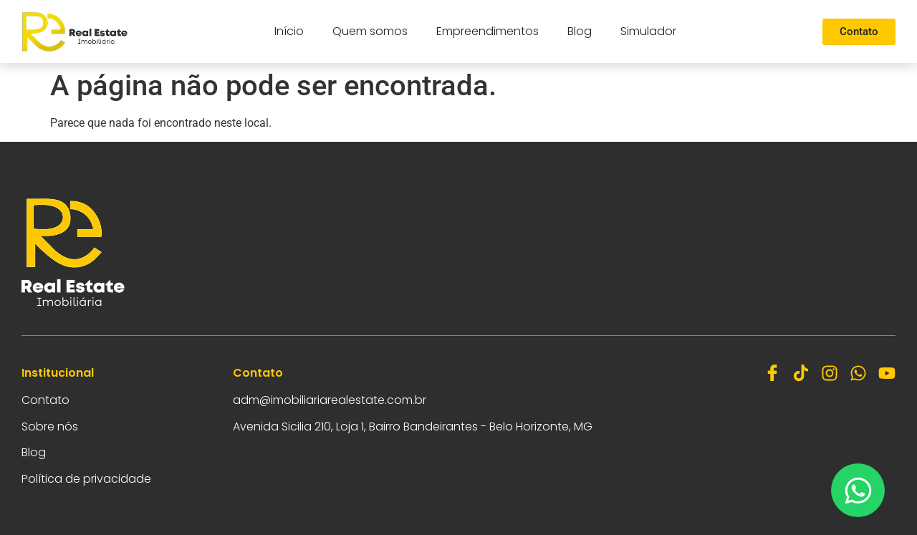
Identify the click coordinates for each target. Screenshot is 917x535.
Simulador (648, 31)
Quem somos (370, 31)
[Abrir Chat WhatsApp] (858, 490)
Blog (579, 31)
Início (289, 31)
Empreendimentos (487, 31)
